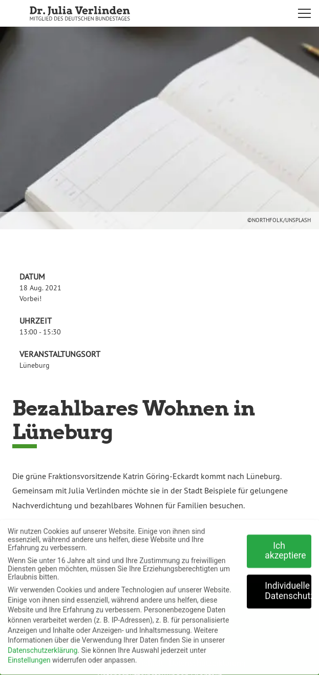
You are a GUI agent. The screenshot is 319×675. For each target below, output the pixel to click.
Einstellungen (29, 656)
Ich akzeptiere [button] (285, 547)
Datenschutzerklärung (42, 646)
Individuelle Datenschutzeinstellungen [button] (288, 587)
